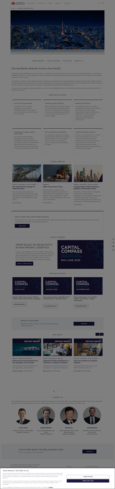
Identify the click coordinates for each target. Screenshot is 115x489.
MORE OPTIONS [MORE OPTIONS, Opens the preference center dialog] (88, 484)
